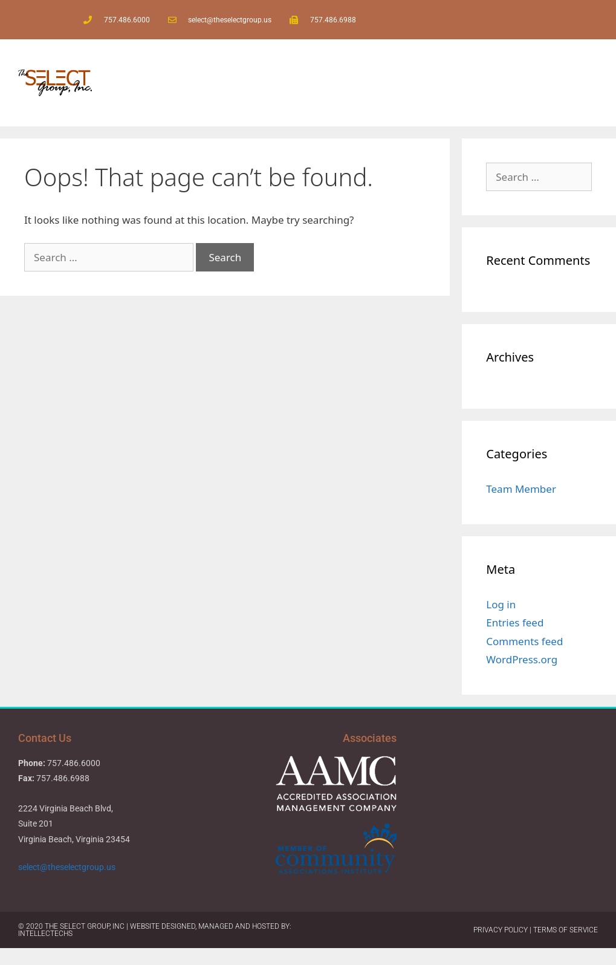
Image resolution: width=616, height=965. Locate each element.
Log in (501, 604)
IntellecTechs (45, 933)
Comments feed (524, 641)
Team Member (521, 489)
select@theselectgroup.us (67, 867)
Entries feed (514, 622)
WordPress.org (521, 659)
